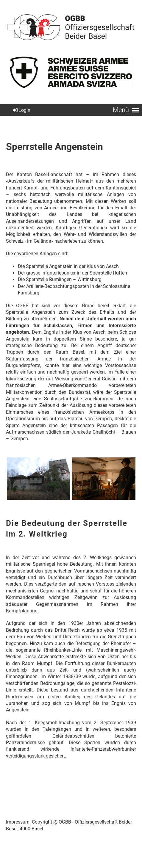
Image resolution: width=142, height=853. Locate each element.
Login (21, 110)
